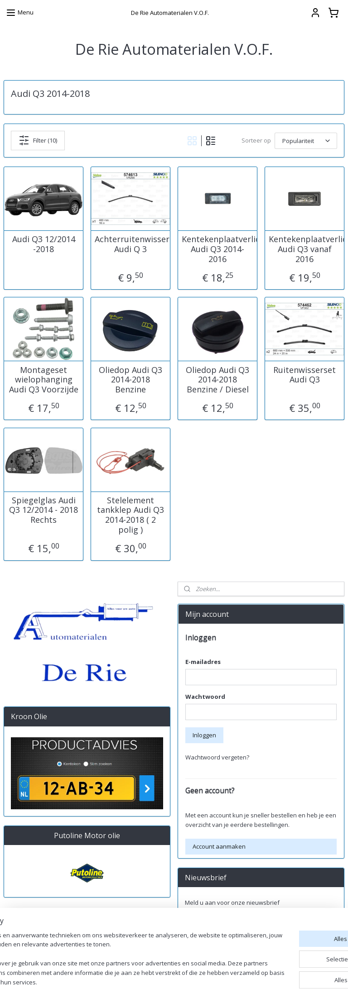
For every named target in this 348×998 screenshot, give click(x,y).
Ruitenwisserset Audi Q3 (304, 374)
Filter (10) (38, 140)
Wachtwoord (205, 696)
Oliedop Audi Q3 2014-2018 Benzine (130, 379)
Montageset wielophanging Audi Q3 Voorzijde (43, 379)
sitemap (222, 981)
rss (241, 981)
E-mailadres (203, 662)
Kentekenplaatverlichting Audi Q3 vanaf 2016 (304, 249)
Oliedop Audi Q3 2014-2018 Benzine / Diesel (217, 379)
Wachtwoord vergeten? (217, 757)
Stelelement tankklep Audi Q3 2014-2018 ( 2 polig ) (130, 514)
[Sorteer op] (306, 140)
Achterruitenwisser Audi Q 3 (130, 244)
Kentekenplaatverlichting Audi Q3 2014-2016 (217, 249)
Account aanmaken (219, 846)
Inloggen (204, 735)
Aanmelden (208, 922)
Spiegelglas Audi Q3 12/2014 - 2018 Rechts (43, 510)
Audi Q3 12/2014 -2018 (43, 244)
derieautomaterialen (212, 952)
